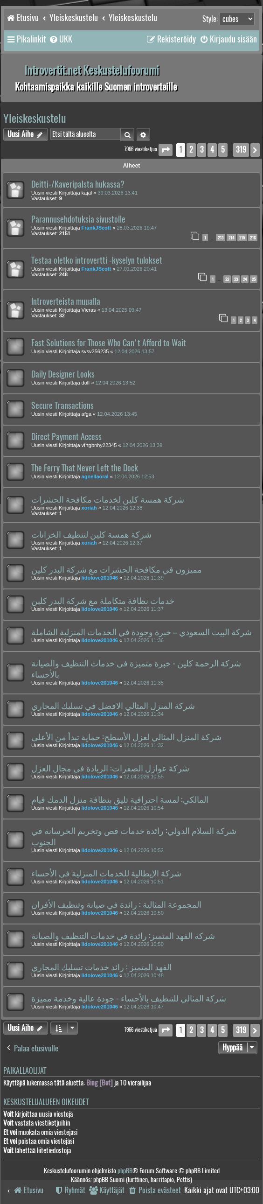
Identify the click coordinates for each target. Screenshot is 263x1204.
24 (245, 279)
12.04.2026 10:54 (144, 808)
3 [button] (201, 149)
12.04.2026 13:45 (117, 414)
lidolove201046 (100, 578)
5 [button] (223, 149)
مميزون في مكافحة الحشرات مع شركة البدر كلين (116, 569)
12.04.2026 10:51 (144, 881)
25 (254, 279)
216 (253, 237)
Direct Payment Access (66, 436)
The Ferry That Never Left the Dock (84, 468)
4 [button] (212, 149)
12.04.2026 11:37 (144, 609)
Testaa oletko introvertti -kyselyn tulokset (96, 260)
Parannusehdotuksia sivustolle (78, 219)
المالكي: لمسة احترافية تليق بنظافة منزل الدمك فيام (119, 799)
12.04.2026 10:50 (144, 913)
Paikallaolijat (24, 1071)
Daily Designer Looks (63, 374)
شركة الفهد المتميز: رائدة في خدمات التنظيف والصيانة (123, 935)
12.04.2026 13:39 (143, 445)
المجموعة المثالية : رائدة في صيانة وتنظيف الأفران (116, 904)
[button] (166, 150)
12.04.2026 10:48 (144, 975)
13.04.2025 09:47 (122, 310)
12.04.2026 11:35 (144, 683)
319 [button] (241, 149)
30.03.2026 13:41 (117, 193)
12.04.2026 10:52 (144, 850)
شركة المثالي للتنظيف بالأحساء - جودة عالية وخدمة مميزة (128, 998)
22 (227, 279)
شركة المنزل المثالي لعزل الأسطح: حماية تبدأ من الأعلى (126, 736)
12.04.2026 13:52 (116, 382)
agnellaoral (95, 476)
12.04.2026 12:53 (134, 476)
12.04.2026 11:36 (144, 640)
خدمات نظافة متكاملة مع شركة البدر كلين (102, 600)
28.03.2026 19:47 (137, 228)
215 (242, 237)
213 (220, 237)
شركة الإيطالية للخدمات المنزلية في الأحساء (106, 873)
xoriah (89, 508)
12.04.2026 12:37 (123, 543)
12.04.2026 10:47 (144, 1006)
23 (236, 279)
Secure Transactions (62, 405)
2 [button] (191, 149)
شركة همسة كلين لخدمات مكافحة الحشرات (107, 499)
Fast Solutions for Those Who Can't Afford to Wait (108, 343)
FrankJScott (96, 228)
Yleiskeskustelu (34, 118)
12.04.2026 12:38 (123, 508)
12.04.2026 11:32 (144, 745)
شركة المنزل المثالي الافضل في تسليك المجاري (113, 705)
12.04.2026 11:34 (144, 714)
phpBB (125, 1170)
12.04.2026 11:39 (144, 578)
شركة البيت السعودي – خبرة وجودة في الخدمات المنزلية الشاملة (141, 631)
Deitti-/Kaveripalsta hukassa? (78, 184)
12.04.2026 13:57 (135, 351)
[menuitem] (60, 39)
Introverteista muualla (65, 301)
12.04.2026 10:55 (144, 776)
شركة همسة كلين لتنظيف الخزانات (91, 534)
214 (231, 237)
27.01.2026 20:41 (137, 269)
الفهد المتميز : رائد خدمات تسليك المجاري (101, 967)
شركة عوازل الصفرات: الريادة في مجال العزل (110, 768)
